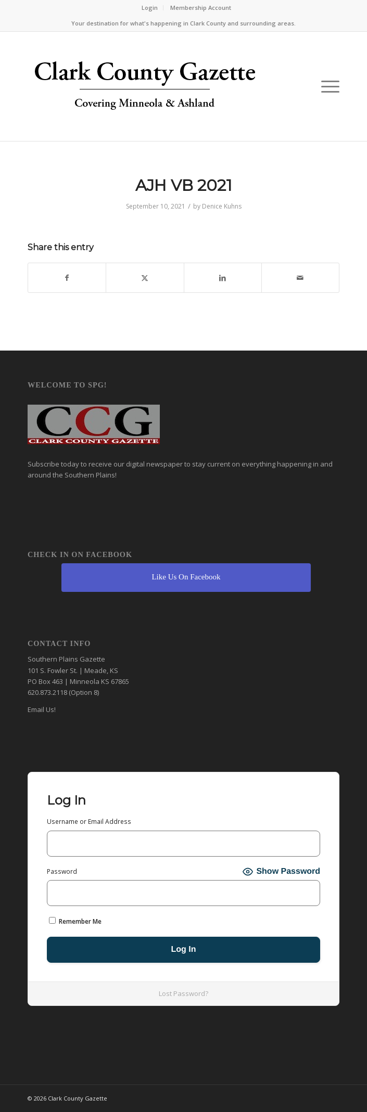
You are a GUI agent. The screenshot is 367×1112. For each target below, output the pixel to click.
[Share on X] (144, 277)
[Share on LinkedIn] (222, 277)
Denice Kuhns (222, 206)
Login (150, 7)
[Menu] (325, 86)
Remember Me (75, 921)
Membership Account (200, 7)
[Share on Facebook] (67, 277)
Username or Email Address (89, 821)
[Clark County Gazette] (152, 89)
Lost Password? (183, 993)
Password (62, 871)
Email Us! (42, 709)
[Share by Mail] (300, 277)
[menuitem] (149, 7)
